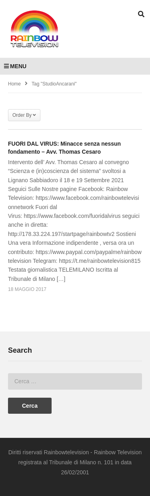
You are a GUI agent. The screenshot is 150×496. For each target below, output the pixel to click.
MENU (15, 66)
